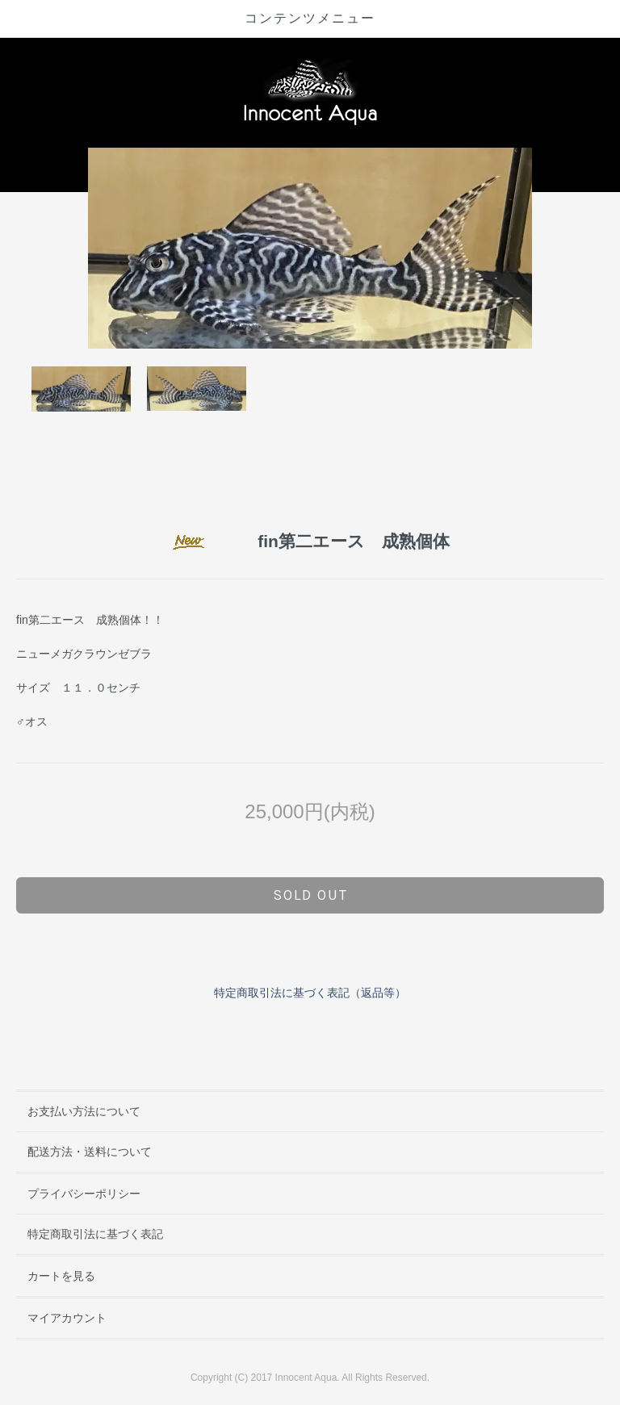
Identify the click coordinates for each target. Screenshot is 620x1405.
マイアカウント (67, 1317)
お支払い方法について (83, 1111)
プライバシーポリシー (83, 1193)
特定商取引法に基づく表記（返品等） (310, 992)
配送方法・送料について (89, 1151)
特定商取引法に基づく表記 (95, 1233)
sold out (310, 895)
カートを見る (61, 1275)
